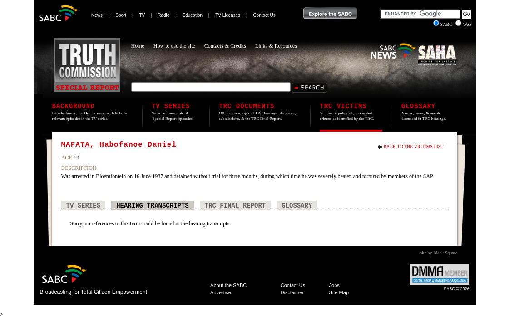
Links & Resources (276, 46)
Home (137, 46)
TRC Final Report (235, 205)
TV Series (83, 205)
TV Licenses (227, 15)
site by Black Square (438, 252)
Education (193, 15)
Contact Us (264, 15)
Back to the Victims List (413, 146)
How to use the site (174, 46)
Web (463, 24)
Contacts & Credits (225, 46)
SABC (443, 24)
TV (142, 15)
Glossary (297, 205)
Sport (120, 15)
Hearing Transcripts (152, 205)
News (97, 15)
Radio (163, 15)
